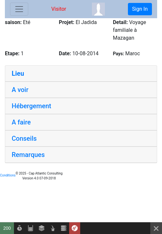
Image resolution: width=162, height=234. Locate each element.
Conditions (8, 175)
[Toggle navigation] (19, 9)
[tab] (81, 74)
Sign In (140, 9)
